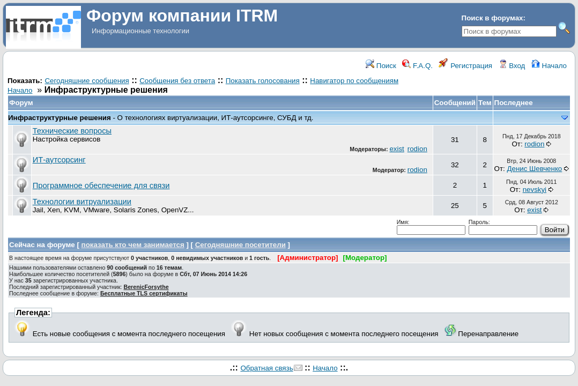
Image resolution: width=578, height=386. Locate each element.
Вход (512, 66)
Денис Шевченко (534, 169)
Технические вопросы (72, 131)
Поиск (381, 66)
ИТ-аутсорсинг (59, 159)
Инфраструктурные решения (59, 118)
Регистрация (465, 66)
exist (396, 149)
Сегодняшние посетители (240, 245)
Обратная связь (266, 368)
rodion (417, 149)
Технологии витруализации (82, 201)
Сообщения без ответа (177, 81)
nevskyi (534, 189)
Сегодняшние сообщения (87, 81)
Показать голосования (263, 81)
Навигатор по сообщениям (354, 81)
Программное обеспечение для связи (101, 185)
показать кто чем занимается (132, 245)
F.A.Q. (417, 66)
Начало (549, 66)
